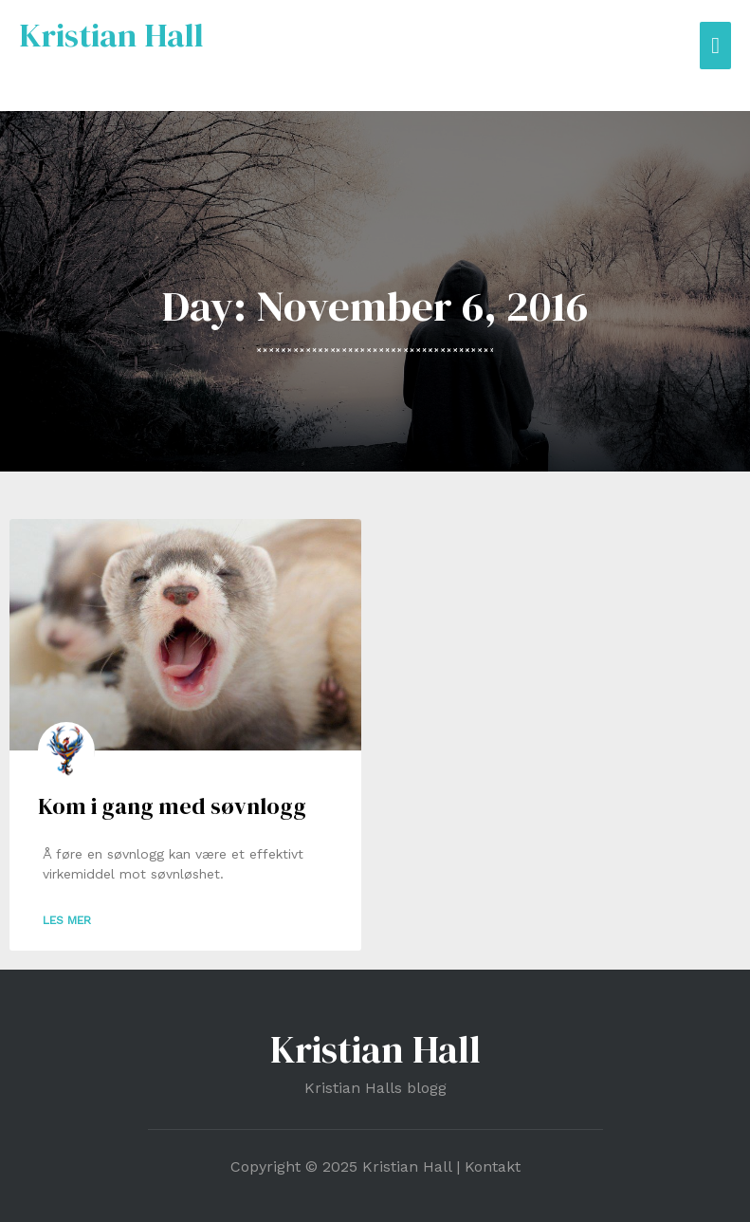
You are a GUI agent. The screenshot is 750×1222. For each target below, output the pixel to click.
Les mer (67, 920)
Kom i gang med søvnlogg (172, 806)
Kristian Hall (111, 35)
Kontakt (493, 1166)
